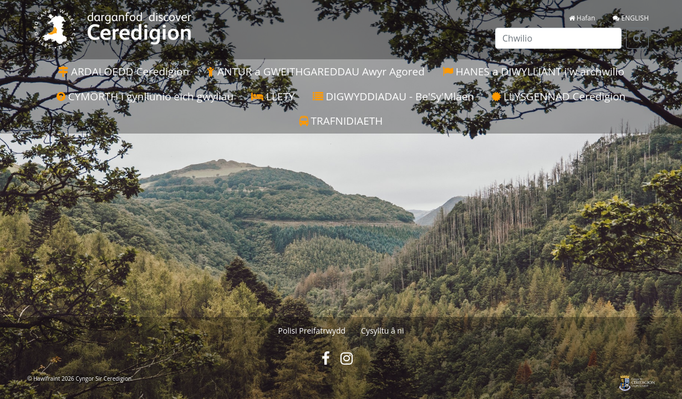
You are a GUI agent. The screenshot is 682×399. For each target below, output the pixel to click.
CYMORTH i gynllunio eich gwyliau (145, 96)
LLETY (272, 96)
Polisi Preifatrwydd (312, 330)
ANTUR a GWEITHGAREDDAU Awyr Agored (316, 71)
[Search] (637, 38)
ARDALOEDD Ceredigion (123, 71)
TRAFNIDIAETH (341, 121)
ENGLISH (631, 18)
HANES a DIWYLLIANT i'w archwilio (533, 71)
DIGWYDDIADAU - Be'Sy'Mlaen (394, 96)
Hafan (582, 18)
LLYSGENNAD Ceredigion (558, 96)
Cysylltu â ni (382, 330)
